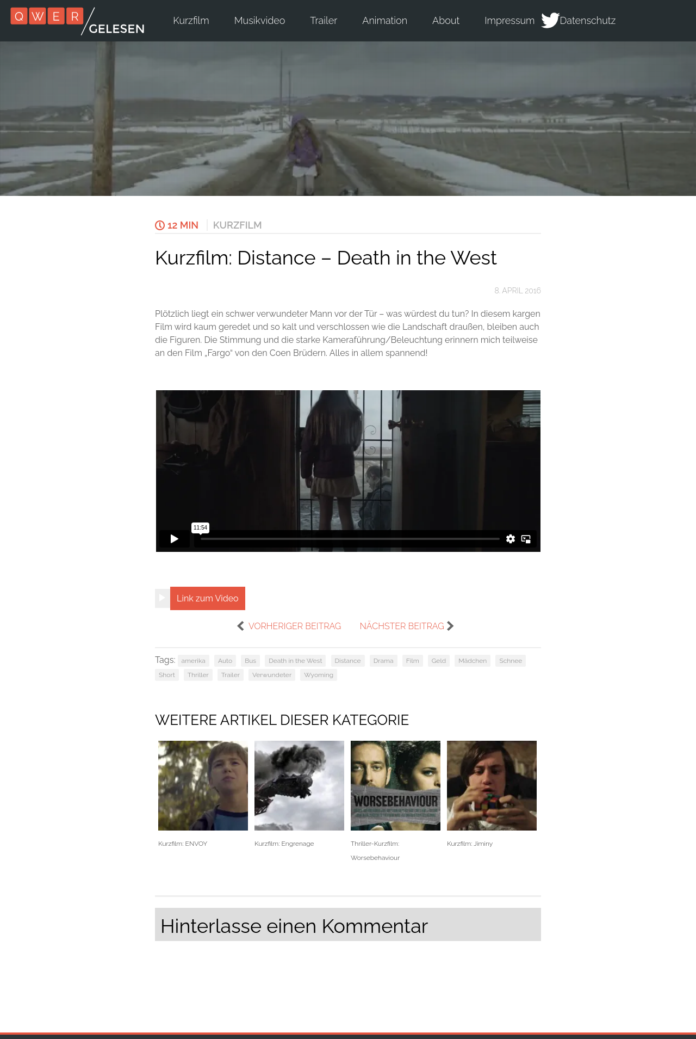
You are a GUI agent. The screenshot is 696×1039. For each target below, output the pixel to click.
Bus (250, 661)
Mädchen (472, 661)
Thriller (198, 675)
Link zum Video (208, 598)
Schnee (510, 661)
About (445, 20)
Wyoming (318, 675)
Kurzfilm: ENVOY (203, 794)
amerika (194, 661)
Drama (384, 661)
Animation (384, 20)
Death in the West (295, 661)
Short (167, 675)
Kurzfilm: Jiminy (492, 794)
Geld (439, 661)
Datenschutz (588, 20)
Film (412, 661)
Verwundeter (271, 675)
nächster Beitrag (401, 626)
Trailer (323, 20)
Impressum (509, 20)
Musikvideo (259, 20)
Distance (348, 661)
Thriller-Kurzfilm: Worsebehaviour (395, 801)
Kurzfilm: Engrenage (299, 794)
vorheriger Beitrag (294, 626)
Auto (225, 661)
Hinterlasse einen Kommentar (294, 925)
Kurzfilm (191, 20)
